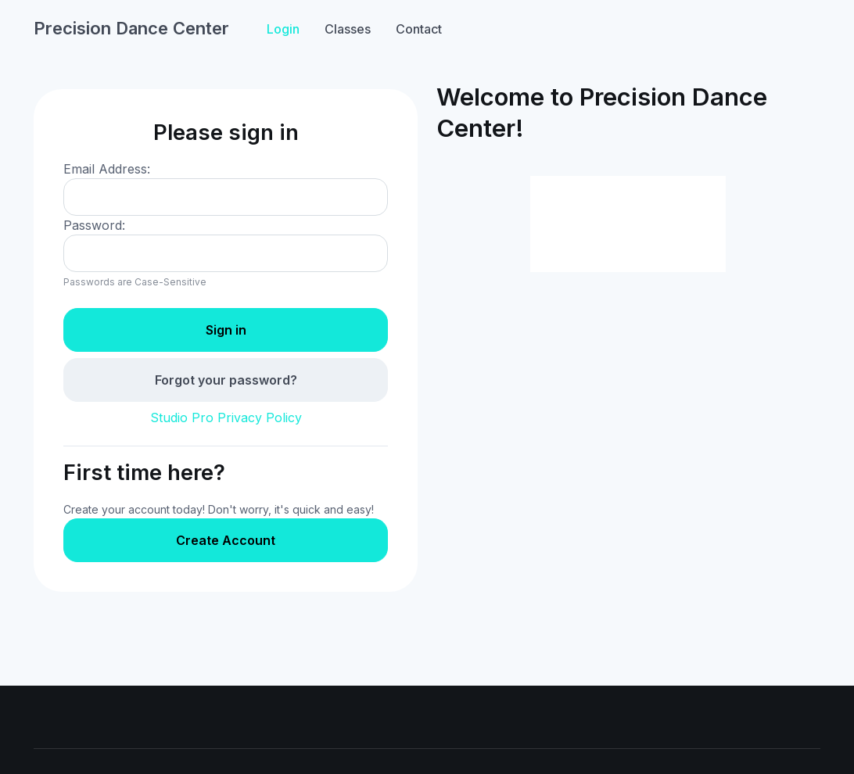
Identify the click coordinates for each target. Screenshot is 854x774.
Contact (419, 29)
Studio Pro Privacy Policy (226, 417)
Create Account (225, 540)
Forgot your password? (226, 380)
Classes (348, 29)
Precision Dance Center (131, 28)
